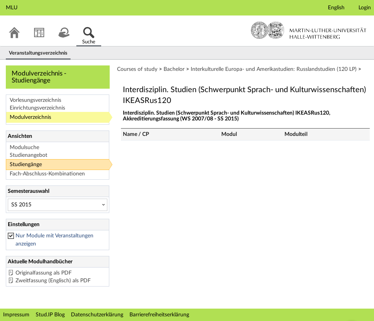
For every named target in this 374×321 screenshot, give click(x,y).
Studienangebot (28, 155)
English (336, 7)
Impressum (16, 315)
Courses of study (137, 69)
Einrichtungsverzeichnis (37, 108)
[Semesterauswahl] (57, 205)
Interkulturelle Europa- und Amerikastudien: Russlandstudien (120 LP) (274, 69)
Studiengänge (26, 164)
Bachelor (174, 69)
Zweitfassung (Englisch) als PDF (53, 280)
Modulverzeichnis (30, 117)
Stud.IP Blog (50, 315)
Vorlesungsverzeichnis (35, 100)
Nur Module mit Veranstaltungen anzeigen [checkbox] (54, 240)
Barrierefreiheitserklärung (159, 315)
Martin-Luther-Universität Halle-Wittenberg (308, 30)
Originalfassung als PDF (44, 273)
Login (364, 7)
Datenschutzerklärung (97, 315)
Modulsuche (24, 147)
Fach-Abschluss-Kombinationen (47, 174)
